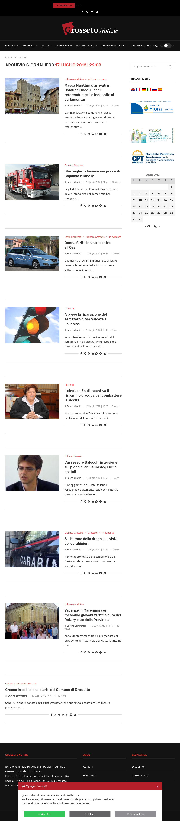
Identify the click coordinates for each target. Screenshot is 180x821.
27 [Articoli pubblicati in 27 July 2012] (159, 213)
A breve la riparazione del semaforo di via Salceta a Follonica (86, 319)
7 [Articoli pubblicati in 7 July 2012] (165, 193)
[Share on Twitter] (84, 133)
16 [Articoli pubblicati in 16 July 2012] (133, 206)
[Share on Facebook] (81, 133)
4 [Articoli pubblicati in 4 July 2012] (146, 193)
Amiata (45, 46)
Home (8, 57)
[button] (77, 5)
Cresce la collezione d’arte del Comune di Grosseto (47, 690)
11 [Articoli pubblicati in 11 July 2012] (146, 200)
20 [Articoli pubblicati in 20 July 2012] (159, 206)
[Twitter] (87, 11)
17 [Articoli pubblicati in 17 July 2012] (140, 206)
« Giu (148, 226)
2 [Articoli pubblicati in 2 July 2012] (134, 193)
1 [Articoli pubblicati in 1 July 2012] (171, 187)
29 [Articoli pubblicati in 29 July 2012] (171, 213)
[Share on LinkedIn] (93, 133)
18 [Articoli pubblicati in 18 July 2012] (146, 206)
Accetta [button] (44, 814)
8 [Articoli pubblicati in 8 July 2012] (171, 193)
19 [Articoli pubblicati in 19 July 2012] (152, 206)
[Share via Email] (105, 133)
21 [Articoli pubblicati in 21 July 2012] (165, 206)
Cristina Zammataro (76, 625)
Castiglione (62, 46)
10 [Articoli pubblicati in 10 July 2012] (140, 200)
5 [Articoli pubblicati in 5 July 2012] (152, 193)
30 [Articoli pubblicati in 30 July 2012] (133, 219)
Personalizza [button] (135, 814)
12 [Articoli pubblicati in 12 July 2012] (152, 200)
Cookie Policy (140, 775)
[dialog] (90, 801)
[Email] (97, 11)
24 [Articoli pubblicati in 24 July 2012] (140, 213)
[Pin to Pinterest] (89, 133)
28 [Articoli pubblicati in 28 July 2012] (165, 213)
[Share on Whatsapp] (96, 133)
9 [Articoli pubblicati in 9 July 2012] (134, 200)
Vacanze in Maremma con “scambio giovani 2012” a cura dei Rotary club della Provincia (93, 615)
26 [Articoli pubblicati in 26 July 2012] (152, 213)
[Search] (156, 46)
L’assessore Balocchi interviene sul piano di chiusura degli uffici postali (91, 467)
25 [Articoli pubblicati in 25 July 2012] (146, 213)
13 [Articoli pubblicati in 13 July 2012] (159, 200)
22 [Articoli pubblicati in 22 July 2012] (171, 206)
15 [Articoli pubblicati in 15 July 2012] (171, 200)
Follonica (29, 46)
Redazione (89, 775)
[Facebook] (82, 11)
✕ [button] (157, 786)
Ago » (156, 226)
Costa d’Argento (85, 46)
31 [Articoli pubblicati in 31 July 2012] (140, 219)
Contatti (88, 766)
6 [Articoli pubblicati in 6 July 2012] (159, 193)
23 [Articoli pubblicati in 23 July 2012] (133, 213)
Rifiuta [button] (90, 814)
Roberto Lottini (74, 105)
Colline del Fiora (142, 46)
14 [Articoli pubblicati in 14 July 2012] (165, 200)
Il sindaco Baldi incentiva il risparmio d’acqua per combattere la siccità (93, 395)
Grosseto (10, 46)
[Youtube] (92, 11)
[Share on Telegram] (100, 133)
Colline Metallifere (113, 46)
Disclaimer (138, 766)
